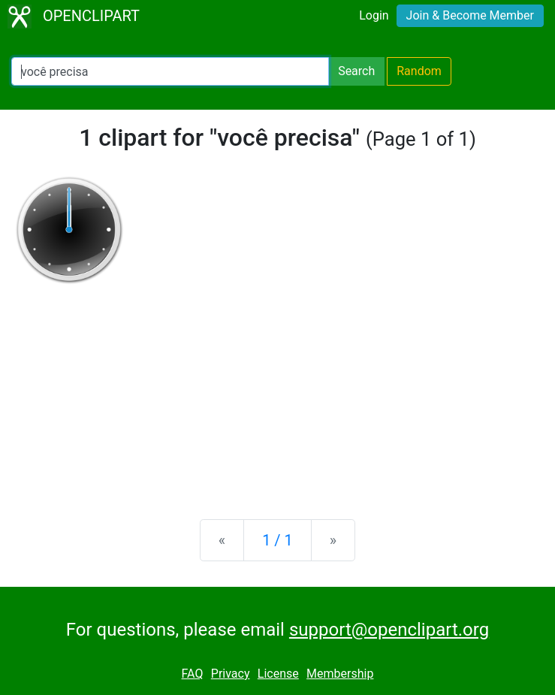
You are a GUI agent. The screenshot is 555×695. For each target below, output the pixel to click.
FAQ (193, 673)
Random (419, 71)
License (278, 673)
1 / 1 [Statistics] (277, 540)
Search (356, 71)
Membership (339, 673)
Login (373, 15)
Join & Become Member (470, 15)
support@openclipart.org (389, 629)
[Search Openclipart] (170, 71)
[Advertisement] (277, 390)
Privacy (230, 673)
